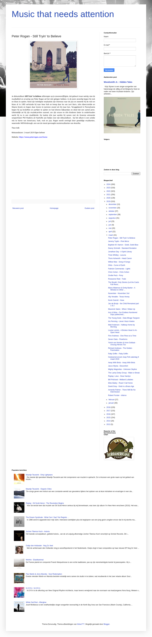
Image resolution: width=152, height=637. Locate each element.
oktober (112, 211)
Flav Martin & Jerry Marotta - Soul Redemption (44, 574)
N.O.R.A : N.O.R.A (33, 588)
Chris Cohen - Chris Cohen (118, 272)
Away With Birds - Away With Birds (121, 363)
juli (110, 221)
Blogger (107, 624)
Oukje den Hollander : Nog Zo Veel (39, 546)
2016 (109, 414)
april (110, 232)
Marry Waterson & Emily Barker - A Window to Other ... (121, 289)
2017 (109, 411)
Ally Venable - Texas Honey (118, 297)
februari (112, 400)
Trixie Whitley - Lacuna (117, 255)
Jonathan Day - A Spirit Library (120, 252)
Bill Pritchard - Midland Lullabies (120, 380)
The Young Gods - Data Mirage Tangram (124, 318)
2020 (109, 198)
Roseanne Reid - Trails (117, 279)
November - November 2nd (118, 293)
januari (111, 403)
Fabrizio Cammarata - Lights (119, 269)
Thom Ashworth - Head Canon (120, 258)
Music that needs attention (63, 14)
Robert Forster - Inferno (117, 395)
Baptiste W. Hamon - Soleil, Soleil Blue (123, 245)
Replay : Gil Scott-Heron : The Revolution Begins (45, 503)
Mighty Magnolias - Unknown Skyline (122, 369)
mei (110, 228)
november (113, 208)
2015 (109, 418)
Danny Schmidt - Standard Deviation (122, 248)
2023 (109, 188)
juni (110, 225)
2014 (109, 421)
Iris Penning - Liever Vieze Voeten (121, 321)
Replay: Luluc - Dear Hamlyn (119, 376)
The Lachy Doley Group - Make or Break (124, 373)
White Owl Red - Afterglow (36, 602)
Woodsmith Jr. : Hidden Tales (118, 82)
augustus (112, 218)
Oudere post (89, 208)
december (113, 204)
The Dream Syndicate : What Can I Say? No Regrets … (47, 517)
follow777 (80, 624)
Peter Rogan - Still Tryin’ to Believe (121, 238)
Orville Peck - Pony (115, 275)
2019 (109, 201)
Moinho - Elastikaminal (35, 560)
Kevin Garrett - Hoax (116, 300)
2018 (109, 407)
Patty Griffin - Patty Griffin (118, 354)
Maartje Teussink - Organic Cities (39, 489)
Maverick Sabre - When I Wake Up (121, 309)
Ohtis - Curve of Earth (116, 265)
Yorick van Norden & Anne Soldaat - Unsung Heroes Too (122, 344)
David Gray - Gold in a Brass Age (121, 386)
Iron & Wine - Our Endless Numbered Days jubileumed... (122, 313)
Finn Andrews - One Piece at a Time (122, 336)
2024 (109, 184)
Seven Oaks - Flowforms (117, 339)
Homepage (54, 208)
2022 (109, 191)
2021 (109, 195)
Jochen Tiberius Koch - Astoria (38, 531)
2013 (109, 424)
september (113, 214)
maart (111, 235)
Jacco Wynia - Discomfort (118, 366)
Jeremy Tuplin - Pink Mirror (118, 241)
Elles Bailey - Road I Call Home (120, 383)
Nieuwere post (18, 208)
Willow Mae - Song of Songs (119, 262)
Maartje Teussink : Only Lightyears (39, 475)
